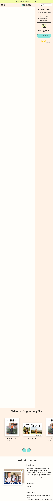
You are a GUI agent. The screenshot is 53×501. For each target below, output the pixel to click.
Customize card (44, 35)
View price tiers (44, 20)
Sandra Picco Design (45, 12)
